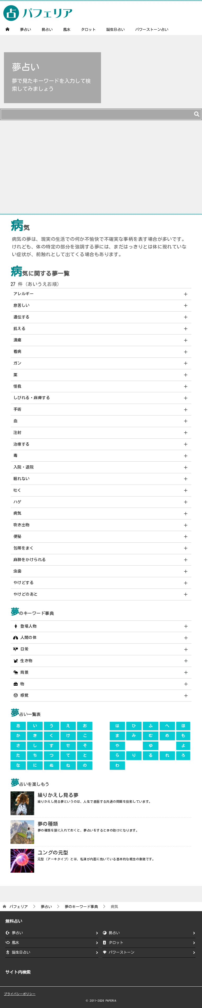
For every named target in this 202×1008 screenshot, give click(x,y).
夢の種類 (48, 823)
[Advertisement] (101, 170)
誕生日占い (115, 29)
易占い (47, 29)
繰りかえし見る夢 (58, 794)
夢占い (25, 29)
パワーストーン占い (151, 29)
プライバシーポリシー (20, 993)
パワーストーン (121, 952)
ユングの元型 (53, 852)
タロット (88, 29)
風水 (66, 29)
